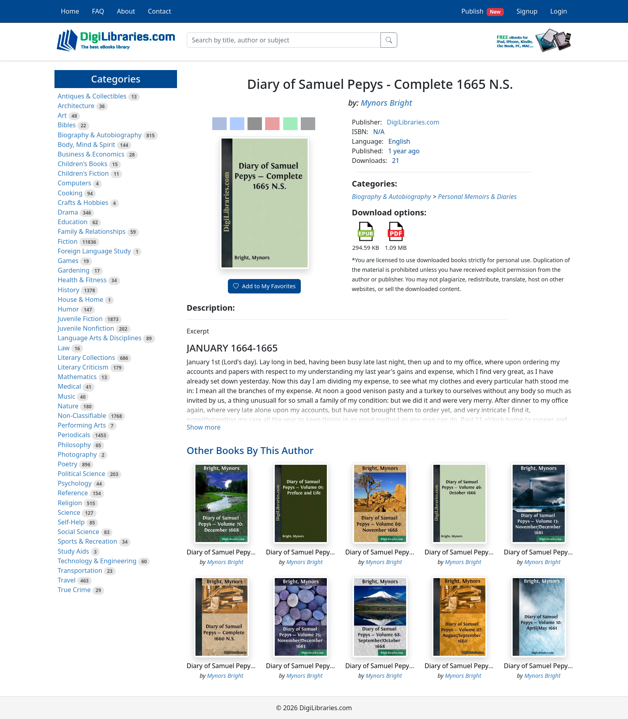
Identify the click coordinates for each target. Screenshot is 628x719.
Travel (67, 580)
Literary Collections (86, 357)
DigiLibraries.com (413, 122)
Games (68, 260)
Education (73, 221)
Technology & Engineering (97, 560)
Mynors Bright (386, 102)
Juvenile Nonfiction (86, 328)
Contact (159, 11)
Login (558, 11)
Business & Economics (91, 154)
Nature (68, 406)
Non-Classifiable (82, 415)
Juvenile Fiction (80, 318)
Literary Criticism (83, 367)
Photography (77, 454)
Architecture (76, 105)
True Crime (74, 589)
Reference (73, 492)
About (126, 11)
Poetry (67, 464)
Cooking (70, 193)
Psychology (75, 483)
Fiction (68, 241)
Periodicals (74, 434)
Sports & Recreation (87, 541)
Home (70, 11)
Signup (527, 11)
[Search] (284, 40)
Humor (68, 309)
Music (66, 396)
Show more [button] (204, 427)
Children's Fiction (83, 173)
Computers (74, 183)
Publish (482, 11)
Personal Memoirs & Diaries (477, 196)
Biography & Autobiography (99, 135)
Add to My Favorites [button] (264, 286)
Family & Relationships (91, 231)
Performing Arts (82, 425)
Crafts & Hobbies (83, 202)
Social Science (78, 531)
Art (62, 115)
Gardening (74, 270)
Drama (68, 212)
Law (64, 347)
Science (69, 512)
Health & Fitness (82, 279)
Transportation (80, 570)
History (68, 289)
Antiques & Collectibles (92, 96)
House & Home (80, 299)
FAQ (98, 11)
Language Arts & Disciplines (99, 337)
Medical (69, 386)
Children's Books (82, 163)
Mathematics (77, 376)
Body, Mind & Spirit (86, 144)
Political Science (81, 473)
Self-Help (71, 522)
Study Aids (73, 551)
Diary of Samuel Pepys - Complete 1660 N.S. (252, 665)
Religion (70, 502)
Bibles (67, 125)
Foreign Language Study (94, 251)
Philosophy (74, 444)
